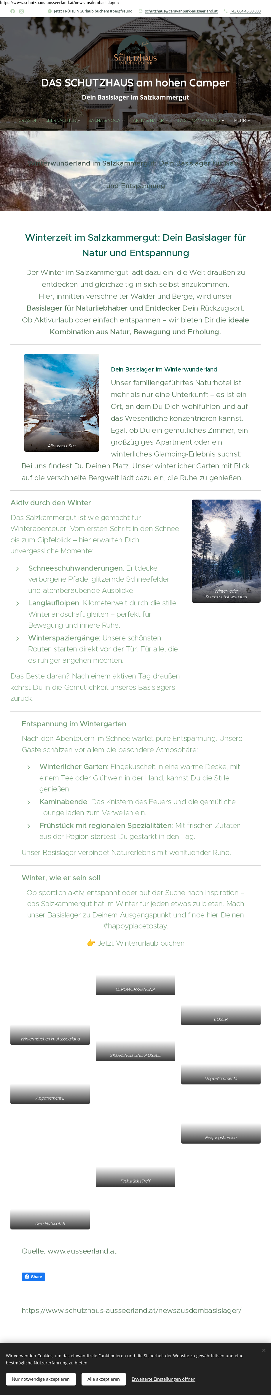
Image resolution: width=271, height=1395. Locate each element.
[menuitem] (28, 120)
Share (33, 1276)
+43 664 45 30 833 (245, 11)
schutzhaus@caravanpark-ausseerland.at (181, 11)
